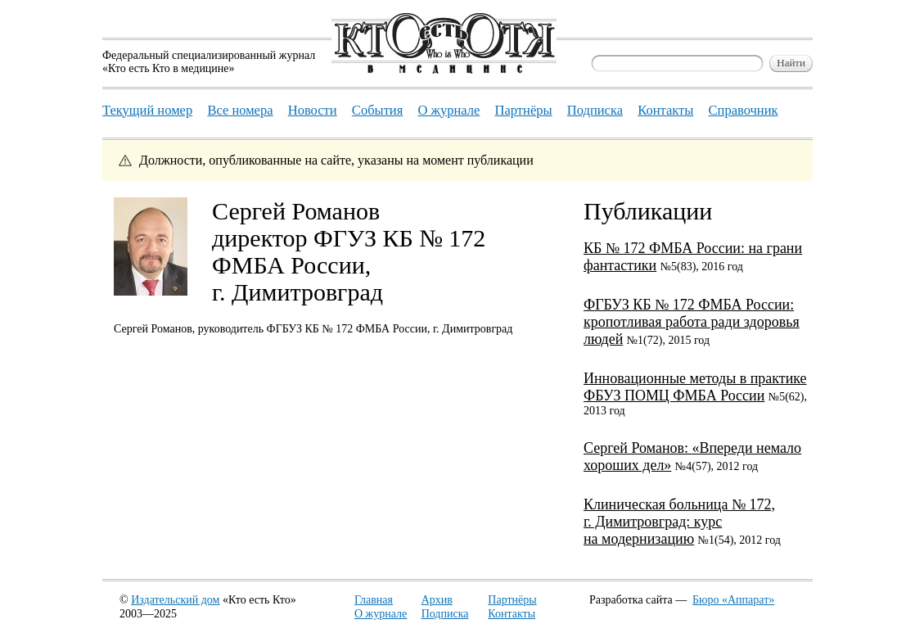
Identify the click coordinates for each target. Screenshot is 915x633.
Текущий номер (147, 110)
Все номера (240, 110)
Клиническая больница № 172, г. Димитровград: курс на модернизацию (679, 521)
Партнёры (512, 600)
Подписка (445, 614)
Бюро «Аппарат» (733, 600)
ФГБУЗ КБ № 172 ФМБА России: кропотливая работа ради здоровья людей (692, 321)
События (377, 110)
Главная (373, 600)
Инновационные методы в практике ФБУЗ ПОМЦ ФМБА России (695, 387)
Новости (312, 110)
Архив (437, 600)
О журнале (380, 614)
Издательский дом (175, 600)
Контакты (511, 614)
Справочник (743, 110)
